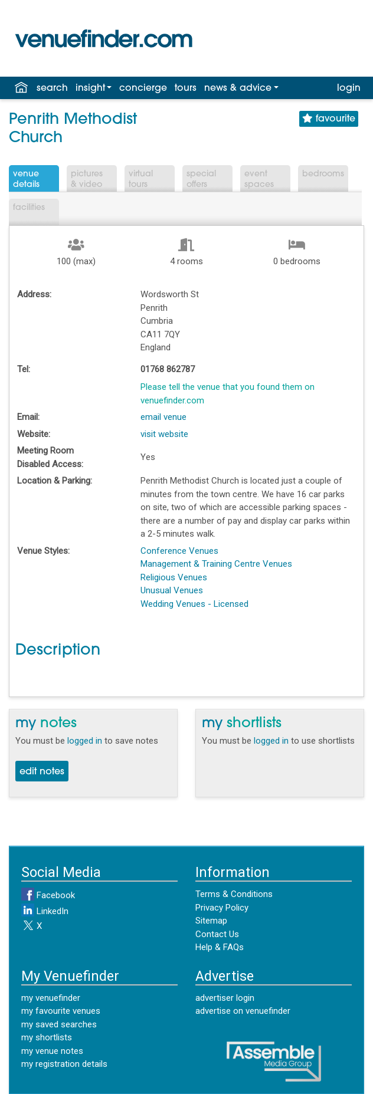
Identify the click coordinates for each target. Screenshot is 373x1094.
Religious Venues (173, 577)
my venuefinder (50, 998)
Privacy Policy (221, 907)
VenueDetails (26, 179)
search (52, 88)
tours (186, 88)
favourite (328, 119)
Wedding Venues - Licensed (194, 604)
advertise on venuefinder (242, 1011)
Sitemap (211, 920)
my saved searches (59, 1024)
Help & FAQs (219, 947)
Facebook (48, 895)
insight (90, 88)
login (349, 88)
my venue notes (52, 1051)
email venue (163, 417)
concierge (143, 88)
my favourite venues (60, 1011)
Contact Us (217, 934)
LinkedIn (44, 911)
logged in (84, 740)
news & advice (237, 88)
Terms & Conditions (234, 894)
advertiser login (224, 998)
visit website (164, 434)
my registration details (64, 1064)
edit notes (41, 772)
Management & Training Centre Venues (216, 564)
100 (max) (76, 261)
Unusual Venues (171, 590)
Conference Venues (179, 551)
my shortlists (46, 1037)
